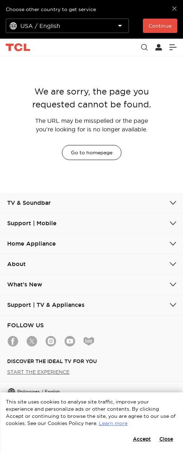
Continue (160, 26)
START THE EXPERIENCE (38, 372)
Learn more (113, 423)
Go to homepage (91, 152)
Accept (142, 439)
